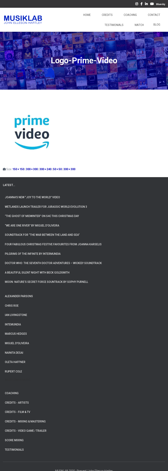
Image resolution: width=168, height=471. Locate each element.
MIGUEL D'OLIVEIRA (17, 343)
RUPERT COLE (13, 371)
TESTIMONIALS (14, 449)
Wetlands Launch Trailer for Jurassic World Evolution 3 (46, 206)
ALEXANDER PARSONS (19, 296)
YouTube (152, 4)
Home (87, 14)
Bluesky (160, 4)
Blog (156, 24)
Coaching (130, 14)
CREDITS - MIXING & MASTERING (25, 421)
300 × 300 (32, 169)
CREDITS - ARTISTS (17, 402)
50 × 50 (57, 169)
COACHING (12, 393)
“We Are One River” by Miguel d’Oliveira (32, 225)
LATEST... (9, 185)
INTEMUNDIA (13, 324)
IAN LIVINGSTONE (16, 315)
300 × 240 (45, 169)
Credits (107, 14)
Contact (153, 14)
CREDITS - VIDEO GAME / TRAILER (25, 430)
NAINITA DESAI (14, 352)
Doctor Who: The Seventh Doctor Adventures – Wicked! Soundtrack (53, 263)
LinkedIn (146, 4)
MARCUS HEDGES (16, 333)
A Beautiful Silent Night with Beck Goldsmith (37, 272)
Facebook (141, 4)
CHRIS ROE (12, 305)
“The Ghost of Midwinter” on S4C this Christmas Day (42, 216)
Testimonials (113, 25)
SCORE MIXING (14, 440)
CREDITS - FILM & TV (17, 412)
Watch (139, 25)
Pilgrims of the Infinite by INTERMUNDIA (33, 253)
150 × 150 (18, 169)
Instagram (136, 4)
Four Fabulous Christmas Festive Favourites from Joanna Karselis (53, 244)
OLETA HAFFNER (15, 362)
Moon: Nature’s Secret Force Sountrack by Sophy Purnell (46, 281)
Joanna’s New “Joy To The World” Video (32, 197)
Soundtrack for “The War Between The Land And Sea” (42, 234)
